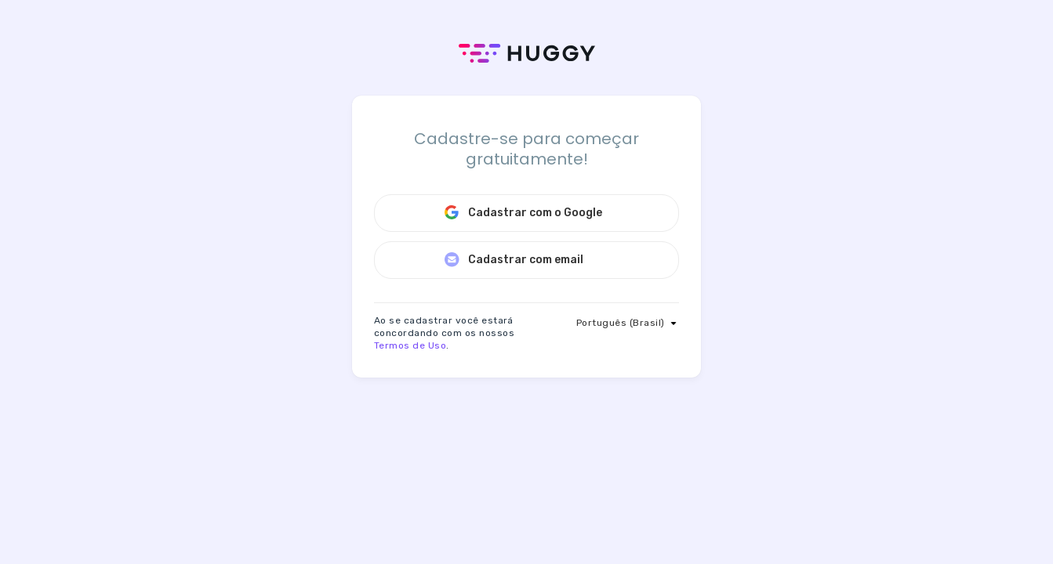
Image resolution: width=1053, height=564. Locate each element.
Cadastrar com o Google (523, 212)
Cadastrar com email (513, 259)
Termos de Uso (410, 345)
